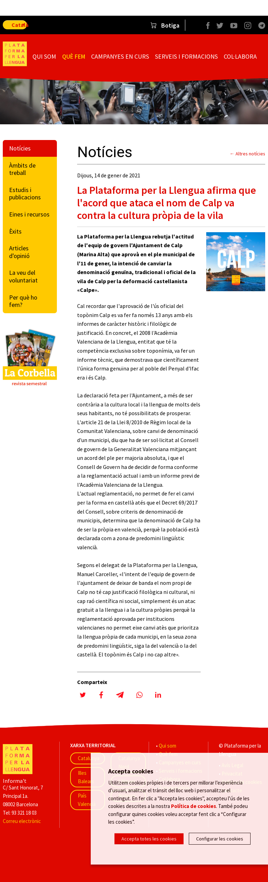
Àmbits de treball (22, 169)
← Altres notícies (247, 153)
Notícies (20, 148)
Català (19, 24)
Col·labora (240, 56)
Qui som (44, 56)
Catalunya (88, 758)
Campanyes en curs (120, 56)
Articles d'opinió (19, 252)
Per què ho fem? (23, 301)
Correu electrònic (22, 821)
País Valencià (87, 799)
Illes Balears (86, 777)
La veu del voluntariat (23, 276)
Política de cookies (193, 806)
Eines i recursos (29, 214)
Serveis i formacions (186, 56)
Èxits (15, 231)
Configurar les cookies (219, 839)
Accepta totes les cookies (149, 839)
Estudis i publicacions (25, 193)
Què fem (73, 56)
